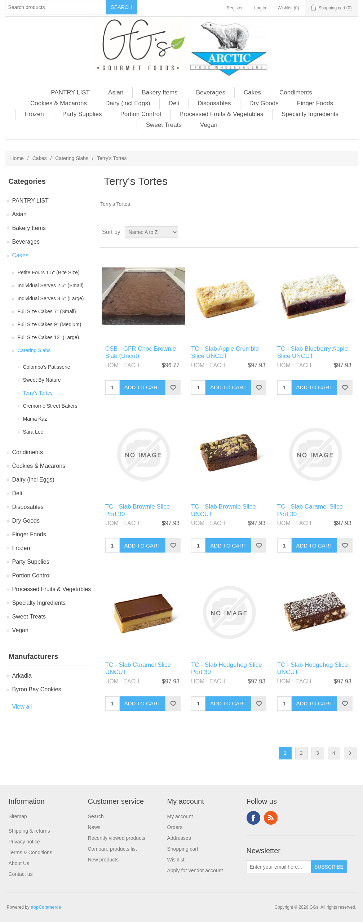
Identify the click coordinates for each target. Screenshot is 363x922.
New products (103, 860)
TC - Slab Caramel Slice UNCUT (138, 668)
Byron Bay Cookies (36, 689)
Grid (339, 232)
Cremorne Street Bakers (50, 406)
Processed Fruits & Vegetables (221, 114)
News (94, 827)
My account (180, 816)
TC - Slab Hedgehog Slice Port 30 (226, 668)
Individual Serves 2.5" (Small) (51, 285)
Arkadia (22, 676)
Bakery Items (159, 92)
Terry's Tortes (38, 393)
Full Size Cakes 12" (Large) (48, 337)
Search (96, 816)
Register (235, 7)
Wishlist (176, 860)
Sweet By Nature (42, 380)
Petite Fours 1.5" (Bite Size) (49, 272)
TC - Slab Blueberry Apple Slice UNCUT (312, 352)
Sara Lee (33, 432)
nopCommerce (46, 907)
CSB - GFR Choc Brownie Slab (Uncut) (140, 352)
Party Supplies (82, 114)
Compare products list (112, 849)
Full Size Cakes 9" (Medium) (49, 324)
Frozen (34, 114)
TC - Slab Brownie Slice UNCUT (223, 510)
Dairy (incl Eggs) (127, 103)
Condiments (295, 92)
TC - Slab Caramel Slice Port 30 (310, 510)
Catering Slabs (71, 158)
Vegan (208, 124)
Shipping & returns (29, 831)
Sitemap (18, 816)
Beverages (210, 92)
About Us (19, 863)
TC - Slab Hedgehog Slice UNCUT (312, 668)
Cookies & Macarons (58, 103)
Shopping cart (182, 849)
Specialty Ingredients (310, 114)
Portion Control (140, 114)
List (352, 232)
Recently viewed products (117, 838)
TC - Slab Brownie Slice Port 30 (137, 510)
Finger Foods (315, 103)
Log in (260, 7)
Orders (175, 827)
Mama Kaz (35, 419)
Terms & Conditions (30, 852)
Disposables (214, 103)
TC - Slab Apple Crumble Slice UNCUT (225, 352)
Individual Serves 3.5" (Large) (51, 298)
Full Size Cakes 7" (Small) (47, 311)
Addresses (179, 838)
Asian (116, 92)
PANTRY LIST (70, 92)
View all (22, 707)
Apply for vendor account (195, 870)
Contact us (21, 874)
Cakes (252, 92)
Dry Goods (264, 103)
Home (17, 158)
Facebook (253, 818)
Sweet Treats (164, 124)
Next (350, 753)
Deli (174, 103)
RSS (271, 818)
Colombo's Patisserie (46, 367)
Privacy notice (24, 842)
